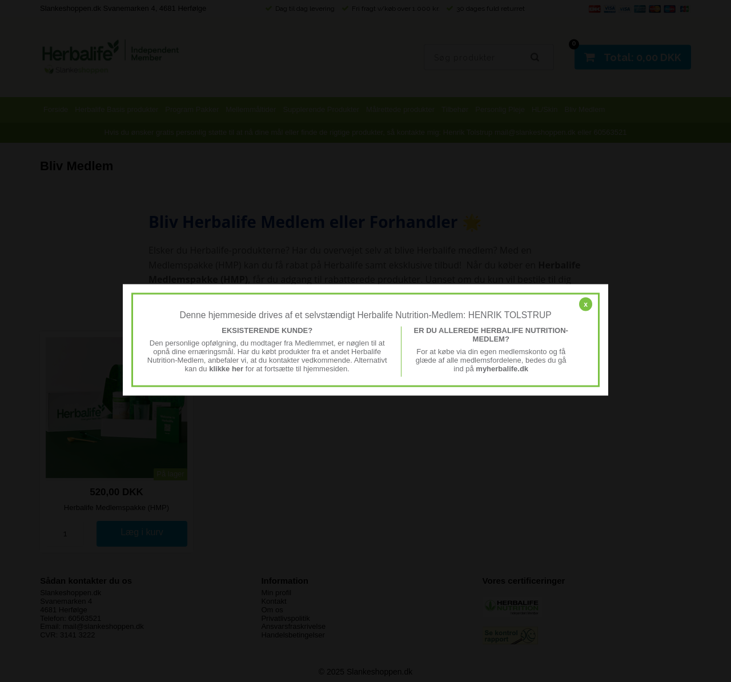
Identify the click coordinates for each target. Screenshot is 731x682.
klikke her (226, 368)
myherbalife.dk (502, 368)
